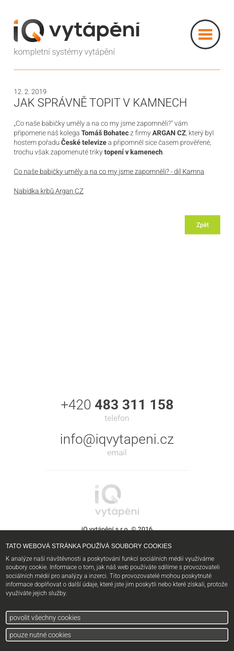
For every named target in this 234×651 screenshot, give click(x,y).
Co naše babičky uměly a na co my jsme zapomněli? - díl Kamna (109, 171)
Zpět (202, 225)
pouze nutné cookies (40, 635)
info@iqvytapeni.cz (117, 439)
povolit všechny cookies (45, 618)
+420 (117, 405)
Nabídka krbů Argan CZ (49, 191)
